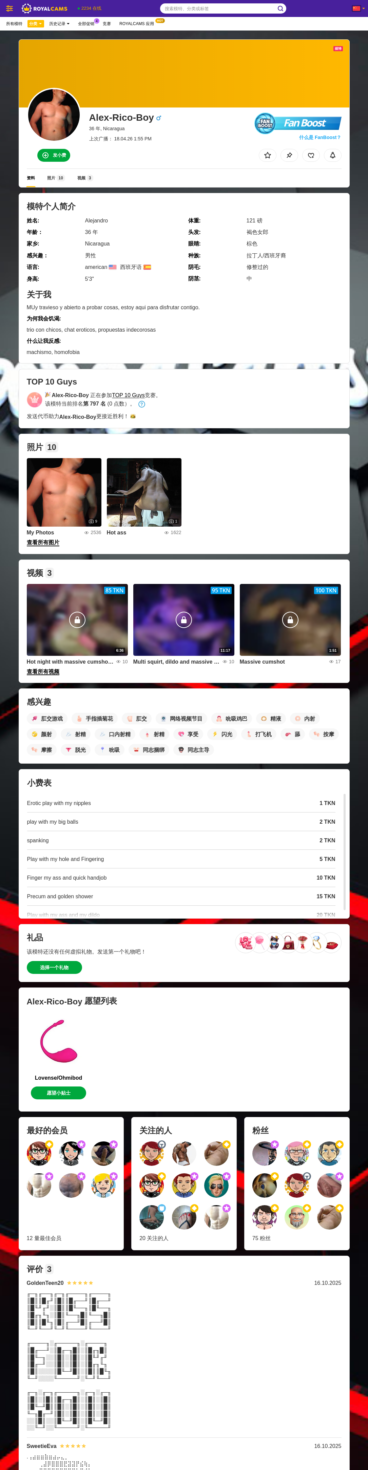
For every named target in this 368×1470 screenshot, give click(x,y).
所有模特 (14, 23)
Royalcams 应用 (138, 23)
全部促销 (88, 23)
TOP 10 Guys (128, 395)
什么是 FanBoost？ (320, 137)
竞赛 (107, 23)
